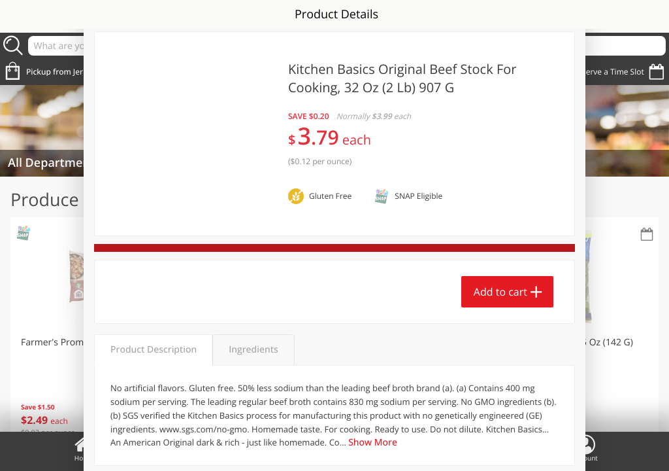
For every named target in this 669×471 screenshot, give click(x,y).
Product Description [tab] (153, 349)
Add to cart (500, 292)
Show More (372, 442)
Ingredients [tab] (253, 349)
